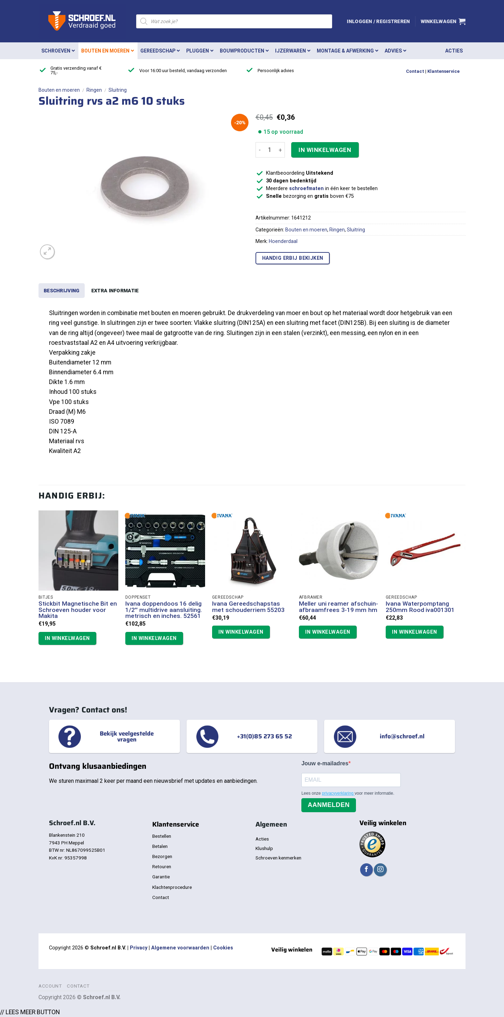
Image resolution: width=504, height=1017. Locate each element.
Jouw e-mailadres (324, 763)
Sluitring (117, 90)
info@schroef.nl (402, 736)
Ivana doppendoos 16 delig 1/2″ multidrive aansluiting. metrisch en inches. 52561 (163, 610)
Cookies (223, 948)
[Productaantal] (270, 150)
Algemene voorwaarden (180, 948)
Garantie (161, 876)
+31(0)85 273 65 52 (264, 736)
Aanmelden (329, 804)
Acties (262, 839)
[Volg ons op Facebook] (366, 869)
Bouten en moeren (59, 90)
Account (50, 986)
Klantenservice (443, 71)
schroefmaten (306, 188)
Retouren (161, 866)
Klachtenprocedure (172, 887)
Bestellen (161, 836)
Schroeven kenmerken (278, 858)
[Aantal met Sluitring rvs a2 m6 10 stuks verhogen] (280, 150)
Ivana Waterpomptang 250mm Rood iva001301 (420, 607)
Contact (415, 71)
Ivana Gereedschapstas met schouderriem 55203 (248, 607)
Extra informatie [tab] (115, 290)
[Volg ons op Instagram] (380, 869)
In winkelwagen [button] (67, 638)
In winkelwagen (325, 149)
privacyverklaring (338, 793)
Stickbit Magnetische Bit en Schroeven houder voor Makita (77, 610)
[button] (378, 21)
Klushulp (264, 848)
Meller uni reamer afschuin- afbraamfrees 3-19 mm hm (338, 607)
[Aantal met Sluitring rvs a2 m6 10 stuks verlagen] (259, 150)
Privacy (138, 948)
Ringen (94, 90)
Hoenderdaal (283, 241)
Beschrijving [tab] (61, 290)
